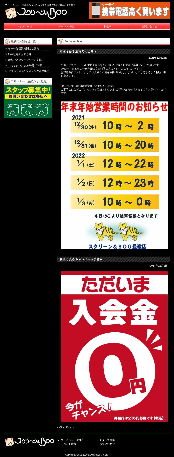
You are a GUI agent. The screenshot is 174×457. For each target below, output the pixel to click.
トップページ (24, 26)
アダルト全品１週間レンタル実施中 (28, 70)
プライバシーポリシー (73, 440)
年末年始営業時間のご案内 (78, 51)
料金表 (108, 26)
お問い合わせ (149, 26)
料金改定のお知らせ (19, 54)
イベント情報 (66, 26)
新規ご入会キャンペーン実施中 (81, 259)
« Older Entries (65, 427)
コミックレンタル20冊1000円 (25, 65)
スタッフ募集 (107, 440)
